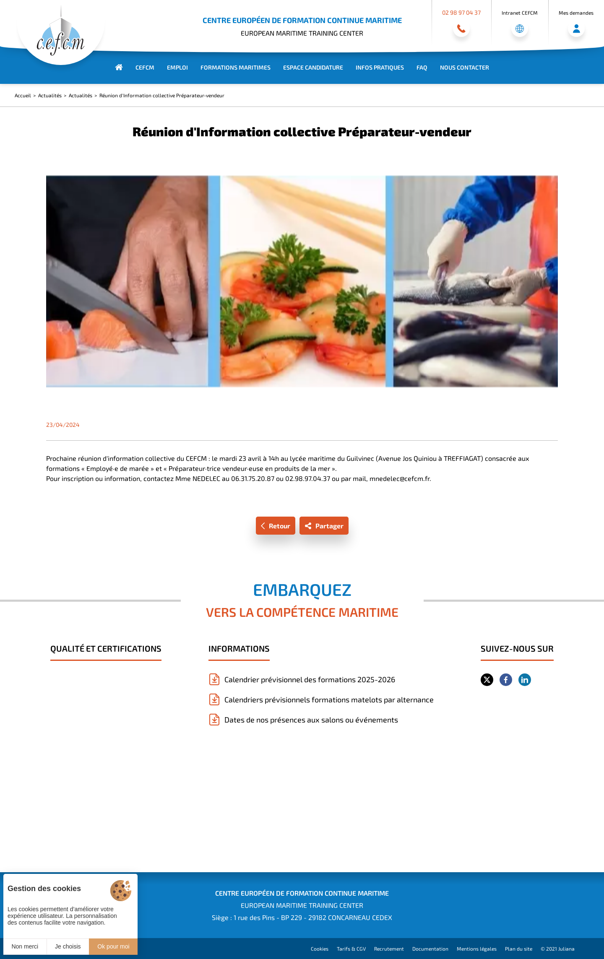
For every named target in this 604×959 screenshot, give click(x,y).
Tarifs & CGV (351, 948)
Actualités (50, 95)
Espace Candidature (313, 67)
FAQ (422, 67)
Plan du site (518, 948)
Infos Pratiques (380, 67)
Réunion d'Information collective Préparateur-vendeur (161, 95)
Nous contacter (464, 67)
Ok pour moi (113, 946)
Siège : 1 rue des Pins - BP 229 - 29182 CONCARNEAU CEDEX (302, 917)
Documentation (430, 948)
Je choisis (68, 946)
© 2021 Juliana (558, 948)
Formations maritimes (235, 67)
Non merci (24, 946)
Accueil (23, 95)
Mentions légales (477, 948)
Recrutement (389, 948)
